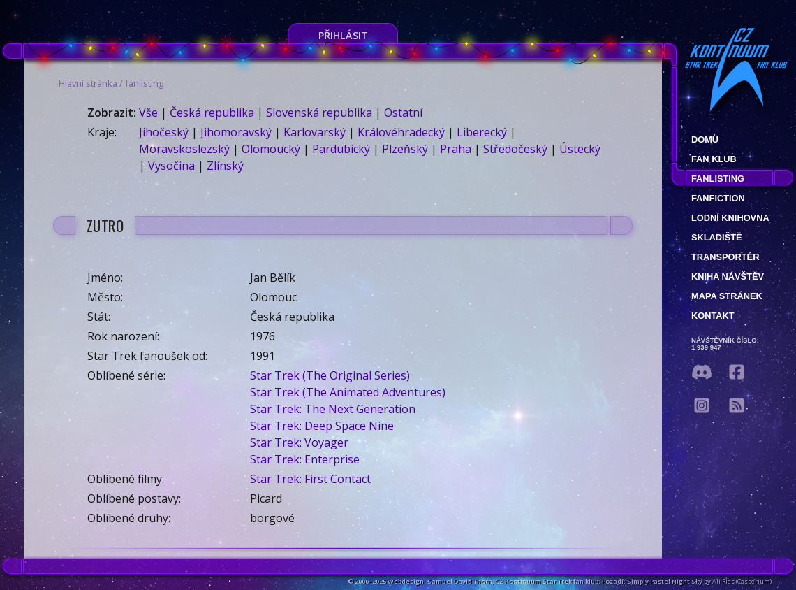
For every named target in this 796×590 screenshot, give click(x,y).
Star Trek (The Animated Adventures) (347, 392)
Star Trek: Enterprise (305, 459)
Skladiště (716, 237)
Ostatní (403, 112)
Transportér (725, 257)
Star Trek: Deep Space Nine (322, 425)
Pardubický (341, 149)
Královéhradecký (401, 132)
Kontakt (713, 315)
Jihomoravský (236, 132)
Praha (455, 149)
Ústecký (579, 149)
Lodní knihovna (730, 218)
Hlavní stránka (88, 83)
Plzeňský (405, 149)
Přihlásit (343, 35)
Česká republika (212, 112)
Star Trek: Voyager (299, 442)
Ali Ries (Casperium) (742, 581)
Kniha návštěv (727, 276)
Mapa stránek (726, 296)
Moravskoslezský (184, 149)
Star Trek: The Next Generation (332, 409)
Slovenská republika (319, 112)
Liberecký (482, 132)
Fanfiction (718, 198)
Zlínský (225, 165)
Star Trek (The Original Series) (330, 375)
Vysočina (171, 165)
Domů (704, 139)
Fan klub (714, 159)
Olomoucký (271, 149)
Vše (148, 112)
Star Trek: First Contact (310, 479)
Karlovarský (314, 132)
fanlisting (144, 83)
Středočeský (515, 149)
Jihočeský (164, 132)
